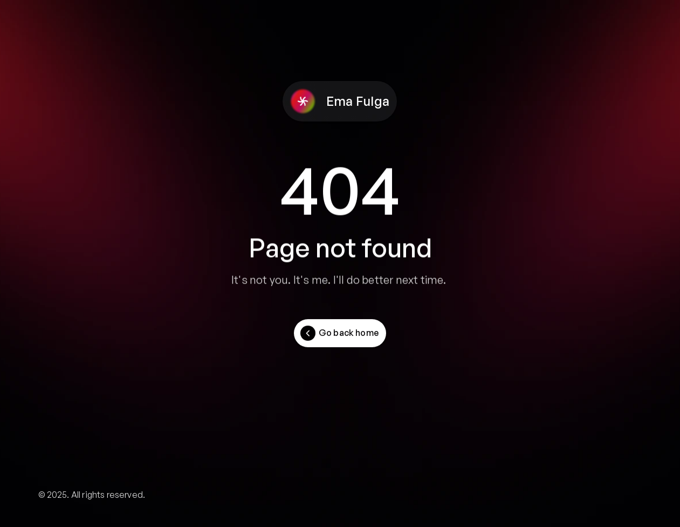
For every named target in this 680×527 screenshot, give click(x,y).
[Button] (340, 333)
